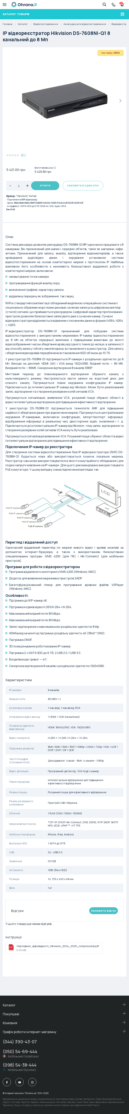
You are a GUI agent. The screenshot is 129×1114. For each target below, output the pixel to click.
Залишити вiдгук (103, 910)
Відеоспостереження (48, 24)
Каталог (25, 24)
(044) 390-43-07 (20, 1042)
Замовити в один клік (83, 185)
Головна (10, 24)
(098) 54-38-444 (20, 1065)
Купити (45, 185)
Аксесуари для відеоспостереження (88, 24)
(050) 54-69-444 (20, 1051)
